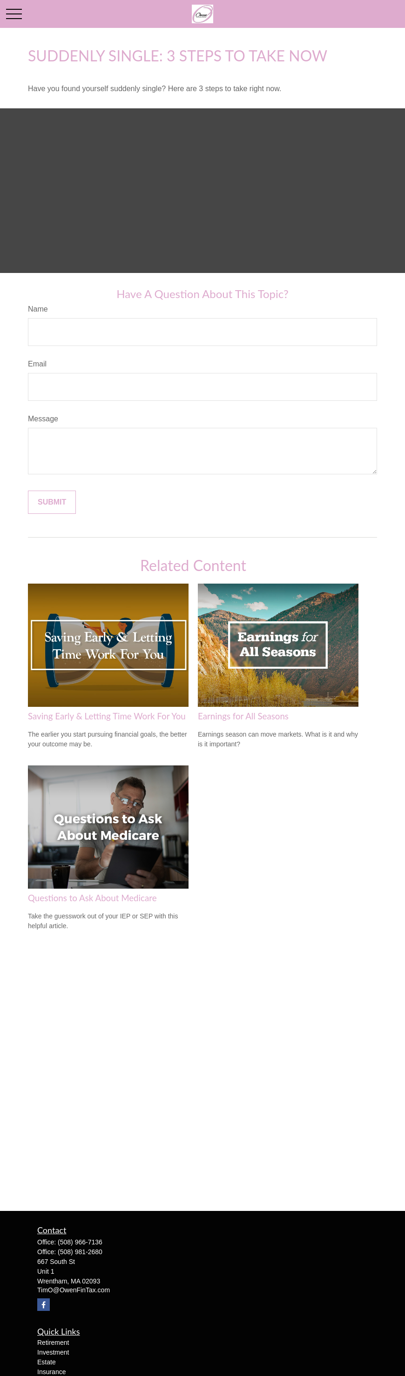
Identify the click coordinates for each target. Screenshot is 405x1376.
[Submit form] (52, 502)
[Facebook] (43, 1304)
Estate (46, 1362)
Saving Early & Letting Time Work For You (107, 716)
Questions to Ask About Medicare (92, 898)
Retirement (53, 1342)
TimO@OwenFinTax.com (73, 1290)
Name (38, 309)
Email (37, 364)
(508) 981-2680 (80, 1252)
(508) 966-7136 (80, 1242)
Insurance (51, 1372)
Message (43, 419)
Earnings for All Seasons (243, 716)
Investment (53, 1352)
